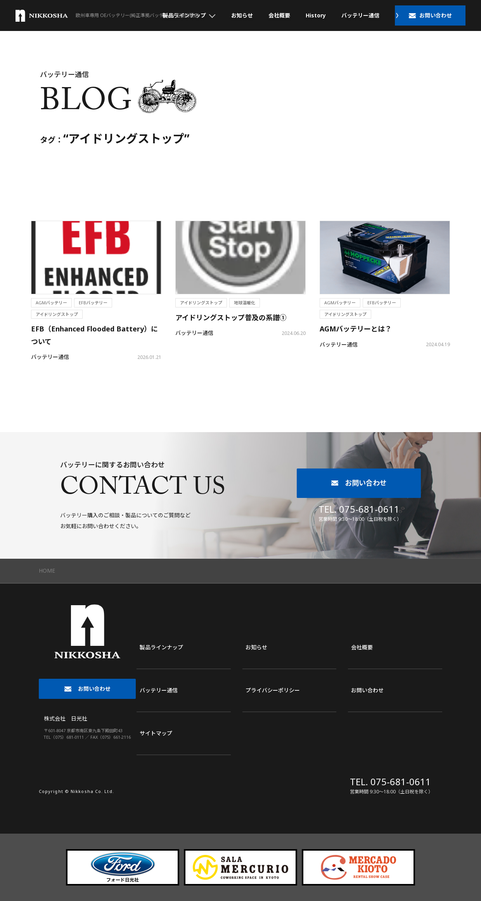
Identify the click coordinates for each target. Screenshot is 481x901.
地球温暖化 (244, 302)
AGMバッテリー (51, 302)
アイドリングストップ (57, 314)
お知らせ (242, 15)
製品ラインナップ (161, 647)
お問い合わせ (367, 690)
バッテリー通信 (360, 15)
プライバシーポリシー (273, 690)
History (316, 15)
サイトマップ (156, 733)
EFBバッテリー (93, 302)
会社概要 (279, 15)
